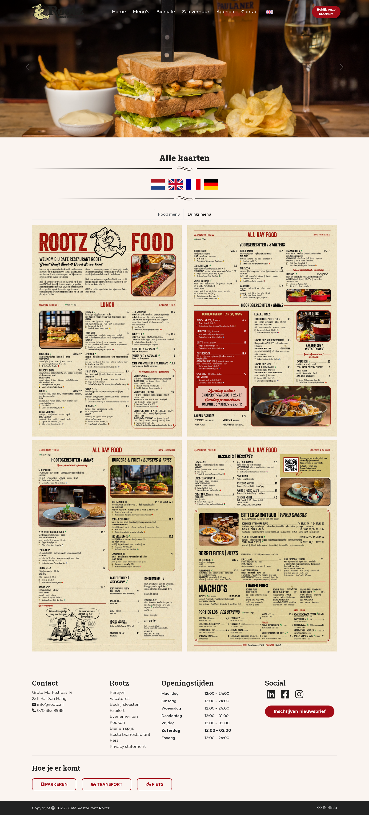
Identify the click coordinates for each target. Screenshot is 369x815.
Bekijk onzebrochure (326, 12)
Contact (250, 11)
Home (119, 11)
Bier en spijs (122, 728)
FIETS (154, 784)
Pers (114, 740)
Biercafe (165, 11)
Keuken (117, 722)
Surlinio (330, 807)
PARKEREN (54, 784)
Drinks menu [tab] (199, 214)
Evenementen (124, 716)
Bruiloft (117, 710)
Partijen (117, 692)
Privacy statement (128, 746)
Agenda (225, 11)
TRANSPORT (107, 784)
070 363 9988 (48, 710)
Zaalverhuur (195, 11)
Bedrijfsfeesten (125, 704)
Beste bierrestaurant (130, 734)
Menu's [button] (141, 11)
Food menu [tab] (169, 214)
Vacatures (119, 698)
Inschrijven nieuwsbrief (300, 711)
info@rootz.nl (48, 704)
